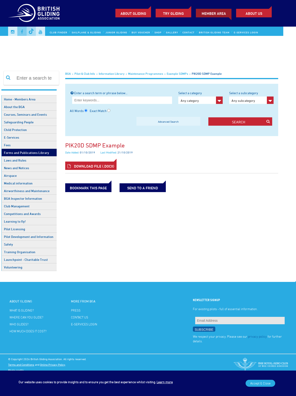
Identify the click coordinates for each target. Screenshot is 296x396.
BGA (68, 73)
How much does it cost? (27, 331)
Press (75, 310)
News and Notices (16, 168)
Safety (8, 244)
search (251, 122)
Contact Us (79, 317)
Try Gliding (173, 13)
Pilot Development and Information (28, 237)
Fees (7, 145)
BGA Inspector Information (23, 198)
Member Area (214, 13)
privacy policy (257, 336)
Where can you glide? (26, 317)
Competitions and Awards (22, 214)
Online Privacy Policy (52, 364)
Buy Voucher (141, 32)
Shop (158, 32)
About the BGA (14, 107)
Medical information (18, 183)
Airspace (10, 176)
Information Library (111, 73)
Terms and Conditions (21, 364)
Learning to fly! (15, 221)
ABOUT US (254, 13)
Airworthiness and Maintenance (26, 191)
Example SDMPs (177, 73)
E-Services (11, 137)
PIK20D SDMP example (207, 73)
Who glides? (18, 324)
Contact (188, 32)
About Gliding (133, 13)
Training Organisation (19, 252)
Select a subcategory (251, 97)
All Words (77, 111)
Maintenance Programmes (145, 73)
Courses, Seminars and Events (25, 114)
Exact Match (98, 111)
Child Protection (15, 130)
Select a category (200, 97)
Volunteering (13, 267)
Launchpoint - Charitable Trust (26, 260)
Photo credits (16, 370)
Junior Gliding (116, 32)
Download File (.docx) (91, 166)
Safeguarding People (19, 122)
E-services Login (246, 32)
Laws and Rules (15, 160)
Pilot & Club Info (84, 73)
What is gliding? (21, 310)
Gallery (172, 32)
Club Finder (58, 32)
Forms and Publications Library (26, 153)
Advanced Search (168, 121)
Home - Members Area (19, 99)
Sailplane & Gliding (86, 32)
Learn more (165, 382)
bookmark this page (88, 188)
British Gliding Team (214, 32)
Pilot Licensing (14, 229)
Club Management (17, 206)
